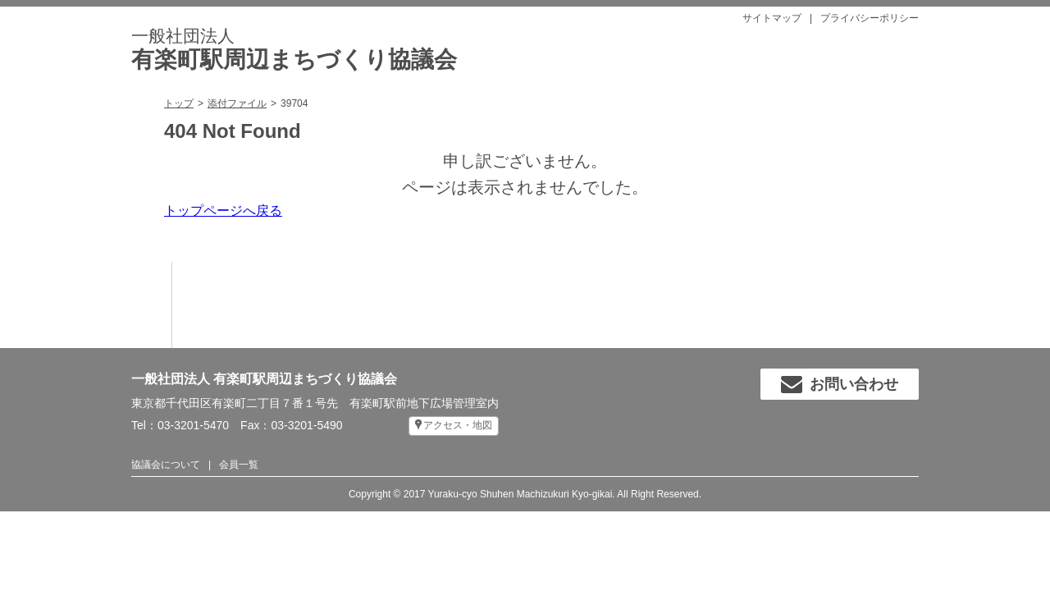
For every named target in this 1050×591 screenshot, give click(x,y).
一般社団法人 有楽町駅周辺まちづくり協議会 (264, 379)
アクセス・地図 (457, 425)
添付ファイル (237, 103)
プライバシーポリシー (869, 18)
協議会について (165, 464)
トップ (179, 103)
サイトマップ (771, 18)
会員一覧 (238, 464)
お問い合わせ (839, 384)
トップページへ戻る (223, 211)
